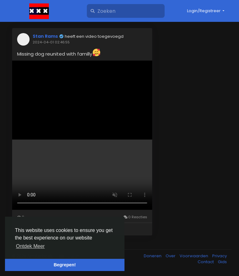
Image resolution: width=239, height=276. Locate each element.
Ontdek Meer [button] (30, 246)
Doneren (153, 256)
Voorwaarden (194, 256)
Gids (222, 262)
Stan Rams (45, 36)
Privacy (219, 256)
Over (171, 256)
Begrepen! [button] (65, 264)
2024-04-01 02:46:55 (51, 42)
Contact (206, 262)
